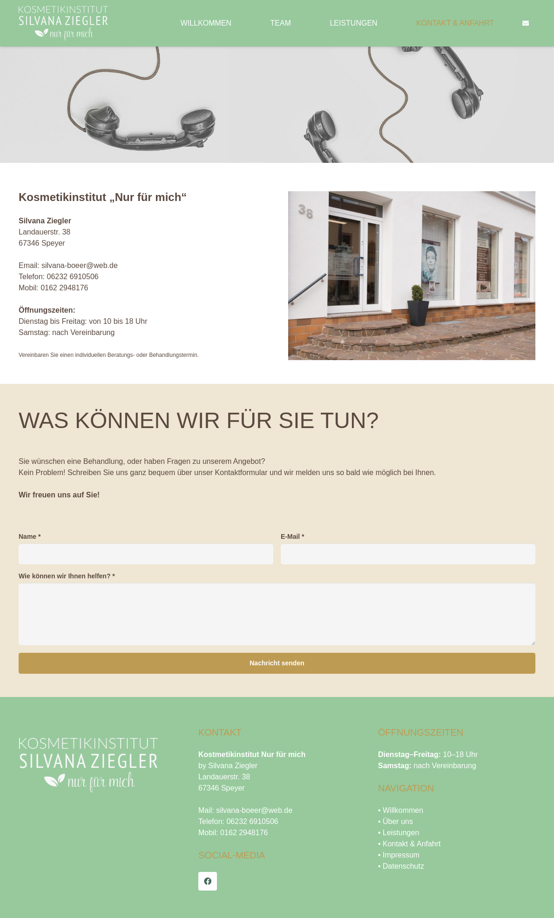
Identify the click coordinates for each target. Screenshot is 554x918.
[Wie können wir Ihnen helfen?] (277, 614)
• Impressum (398, 855)
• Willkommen (400, 810)
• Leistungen (398, 833)
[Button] (525, 23)
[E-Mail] (408, 553)
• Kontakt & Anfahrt (409, 844)
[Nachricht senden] (277, 663)
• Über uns (395, 821)
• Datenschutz (401, 866)
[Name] (146, 553)
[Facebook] (207, 881)
